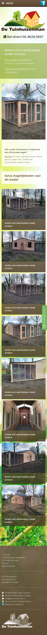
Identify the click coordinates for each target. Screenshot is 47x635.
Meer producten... (9, 566)
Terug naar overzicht (16, 59)
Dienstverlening (14, 541)
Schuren (5, 563)
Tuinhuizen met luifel (10, 560)
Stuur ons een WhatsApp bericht (18, 601)
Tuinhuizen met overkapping (13, 557)
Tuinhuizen (6, 554)
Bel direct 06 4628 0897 (23, 36)
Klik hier (8, 156)
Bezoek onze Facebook (14, 604)
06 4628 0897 (11, 593)
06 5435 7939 (11, 595)
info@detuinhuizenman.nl (15, 598)
